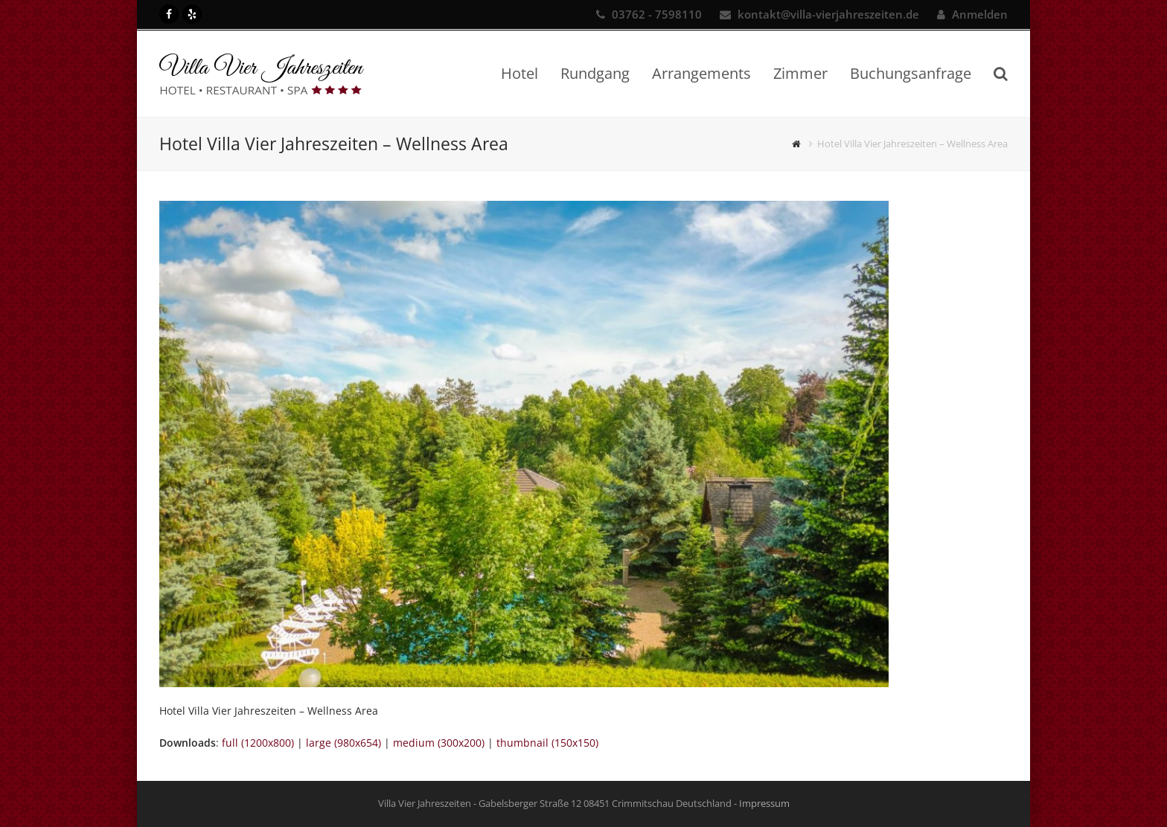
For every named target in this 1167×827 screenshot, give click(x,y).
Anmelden (980, 14)
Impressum (764, 803)
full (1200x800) (258, 743)
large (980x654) (343, 743)
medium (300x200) (439, 743)
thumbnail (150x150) (547, 743)
